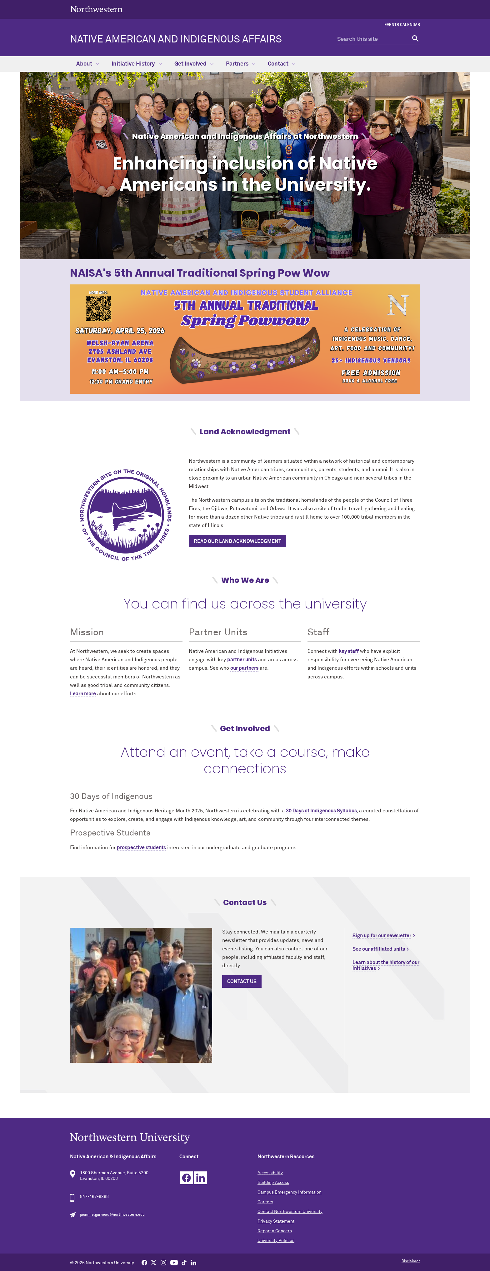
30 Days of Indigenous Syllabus (321, 810)
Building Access (273, 1182)
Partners (240, 64)
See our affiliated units (378, 949)
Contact (281, 64)
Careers (265, 1202)
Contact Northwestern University (290, 1211)
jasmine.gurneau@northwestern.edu (112, 1215)
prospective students (141, 847)
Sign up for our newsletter (381, 935)
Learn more (83, 693)
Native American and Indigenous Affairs (176, 40)
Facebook (186, 1177)
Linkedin (200, 1177)
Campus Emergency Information (290, 1192)
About (87, 64)
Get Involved (193, 64)
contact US (242, 981)
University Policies (276, 1241)
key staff (349, 651)
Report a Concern (275, 1231)
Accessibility (270, 1173)
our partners (244, 668)
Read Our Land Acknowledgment (237, 541)
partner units (242, 659)
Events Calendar (402, 25)
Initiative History (137, 64)
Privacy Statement (276, 1221)
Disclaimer (411, 1261)
